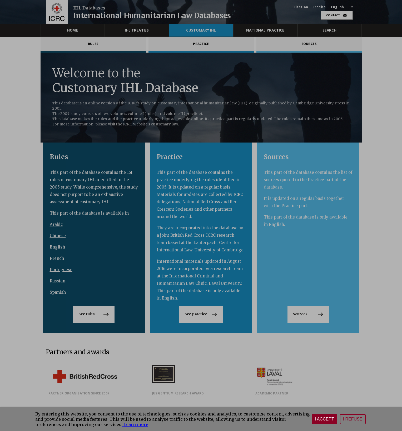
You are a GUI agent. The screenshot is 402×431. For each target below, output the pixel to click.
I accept (324, 419)
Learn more (135, 424)
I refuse (353, 419)
